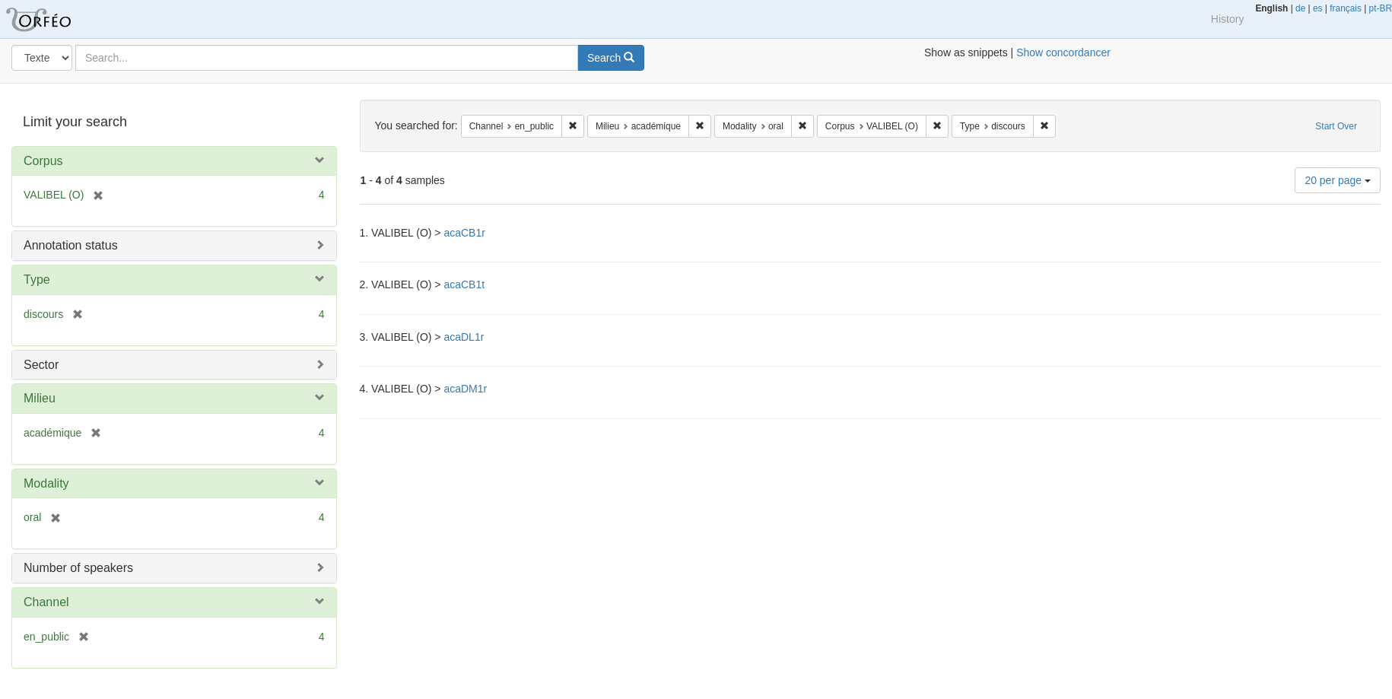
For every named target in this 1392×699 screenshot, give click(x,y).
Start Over (1336, 126)
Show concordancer (1063, 52)
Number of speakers (78, 567)
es (1318, 8)
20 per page (1338, 180)
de (1300, 8)
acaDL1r (463, 337)
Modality (46, 483)
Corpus (43, 160)
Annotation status (71, 245)
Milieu (40, 398)
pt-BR (1380, 8)
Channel (46, 602)
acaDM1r (465, 389)
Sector (41, 364)
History (1227, 19)
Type (37, 279)
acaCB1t (464, 284)
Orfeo (57, 19)
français (1346, 8)
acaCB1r (464, 233)
